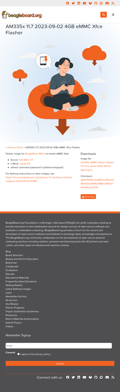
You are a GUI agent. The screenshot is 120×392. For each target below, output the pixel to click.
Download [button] (88, 196)
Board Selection (14, 255)
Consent (12, 352)
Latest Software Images (18, 289)
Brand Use (11, 262)
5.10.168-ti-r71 (26, 160)
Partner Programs (15, 307)
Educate (10, 274)
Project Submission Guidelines (22, 311)
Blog (8, 251)
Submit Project (14, 322)
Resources (11, 315)
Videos (9, 326)
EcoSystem (12, 270)
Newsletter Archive (16, 296)
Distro (20, 147)
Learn (9, 292)
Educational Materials (17, 277)
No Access (11, 300)
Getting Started (14, 285)
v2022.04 (25, 163)
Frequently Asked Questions (21, 281)
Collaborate (12, 266)
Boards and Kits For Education (22, 259)
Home (11, 147)
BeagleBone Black (35, 153)
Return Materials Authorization (22, 319)
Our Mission (12, 304)
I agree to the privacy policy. (35, 354)
